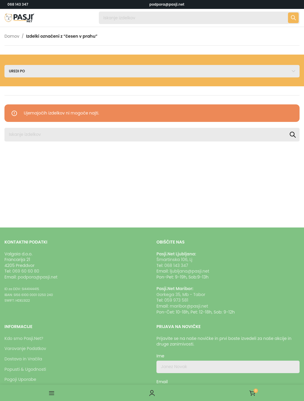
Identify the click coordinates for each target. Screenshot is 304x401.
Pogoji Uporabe (20, 379)
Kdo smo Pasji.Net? (23, 338)
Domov (11, 36)
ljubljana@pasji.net (189, 271)
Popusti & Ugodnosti (25, 369)
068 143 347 (17, 4)
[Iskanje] (199, 18)
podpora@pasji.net (38, 277)
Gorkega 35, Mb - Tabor (180, 294)
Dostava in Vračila (23, 359)
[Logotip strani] (19, 17)
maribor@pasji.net (189, 306)
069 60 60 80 (25, 271)
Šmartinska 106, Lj (174, 259)
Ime (160, 356)
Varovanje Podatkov (25, 348)
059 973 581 (176, 300)
